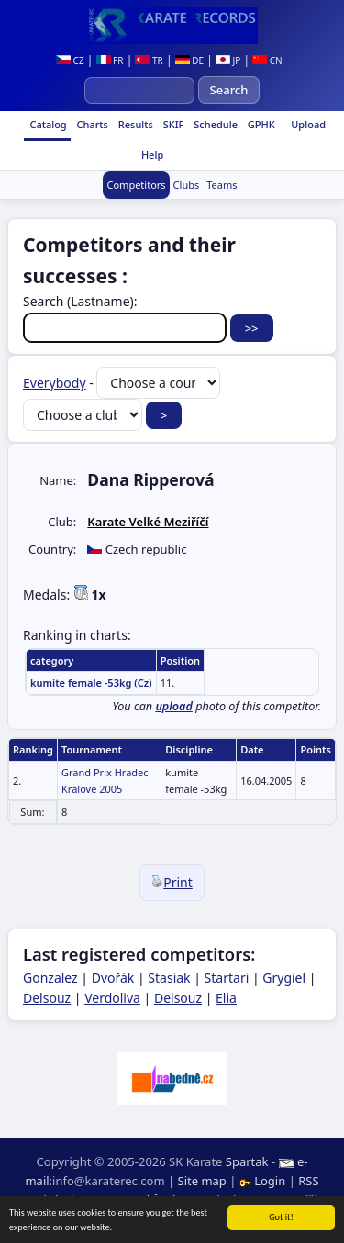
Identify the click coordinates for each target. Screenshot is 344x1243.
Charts (91, 124)
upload (174, 706)
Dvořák (113, 977)
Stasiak (169, 977)
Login (264, 1180)
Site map (202, 1180)
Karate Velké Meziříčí (147, 521)
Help (151, 154)
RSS (308, 1180)
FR (110, 60)
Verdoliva (112, 997)
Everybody (54, 382)
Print (172, 882)
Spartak (247, 1161)
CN (267, 60)
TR (148, 60)
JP (228, 60)
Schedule (214, 124)
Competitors (135, 185)
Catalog (47, 124)
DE (189, 60)
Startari (227, 977)
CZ (70, 60)
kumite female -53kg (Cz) (91, 682)
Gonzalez (50, 977)
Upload (308, 124)
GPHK (260, 124)
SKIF (172, 124)
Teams (221, 185)
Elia (226, 997)
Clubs (186, 185)
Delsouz (47, 997)
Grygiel (283, 977)
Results (134, 124)
